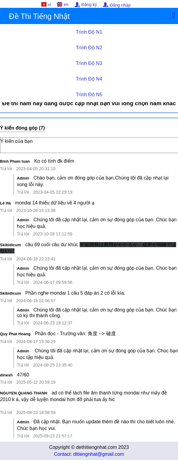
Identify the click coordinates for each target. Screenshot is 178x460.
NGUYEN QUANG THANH (23, 393)
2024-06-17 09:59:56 (52, 282)
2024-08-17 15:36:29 (36, 341)
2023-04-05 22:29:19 (52, 192)
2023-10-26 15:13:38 (36, 210)
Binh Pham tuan (15, 161)
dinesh (6, 375)
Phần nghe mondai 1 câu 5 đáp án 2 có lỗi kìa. (75, 293)
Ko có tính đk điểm (54, 161)
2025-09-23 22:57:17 (52, 436)
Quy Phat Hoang (15, 334)
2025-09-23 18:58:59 (36, 412)
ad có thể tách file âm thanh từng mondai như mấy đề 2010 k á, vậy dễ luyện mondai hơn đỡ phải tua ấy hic (89, 399)
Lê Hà (5, 203)
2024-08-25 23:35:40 (52, 365)
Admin (23, 178)
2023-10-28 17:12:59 (52, 234)
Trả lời (6, 168)
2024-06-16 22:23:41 (36, 258)
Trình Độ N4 (89, 78)
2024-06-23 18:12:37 (52, 322)
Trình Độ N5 (89, 94)
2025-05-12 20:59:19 (36, 382)
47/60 (23, 374)
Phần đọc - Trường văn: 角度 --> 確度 (75, 333)
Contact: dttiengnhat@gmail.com (89, 454)
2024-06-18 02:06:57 (36, 300)
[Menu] (173, 15)
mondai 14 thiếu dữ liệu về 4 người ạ (54, 202)
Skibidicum (10, 245)
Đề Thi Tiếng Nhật (39, 16)
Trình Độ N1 (89, 32)
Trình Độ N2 (89, 47)
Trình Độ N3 (89, 63)
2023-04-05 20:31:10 (36, 168)
